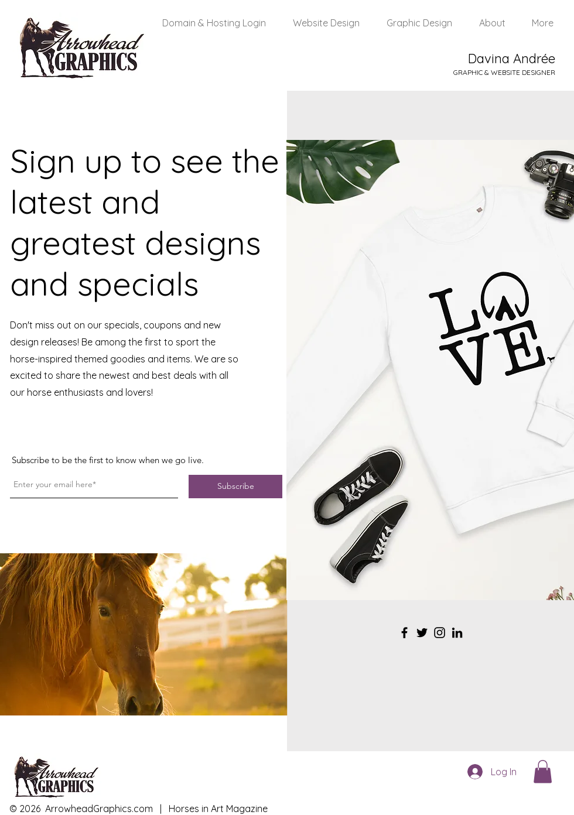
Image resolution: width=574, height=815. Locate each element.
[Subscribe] (235, 486)
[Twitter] (422, 632)
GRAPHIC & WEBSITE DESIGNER (504, 72)
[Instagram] (439, 632)
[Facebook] (404, 632)
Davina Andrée (511, 58)
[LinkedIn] (457, 632)
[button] (542, 771)
